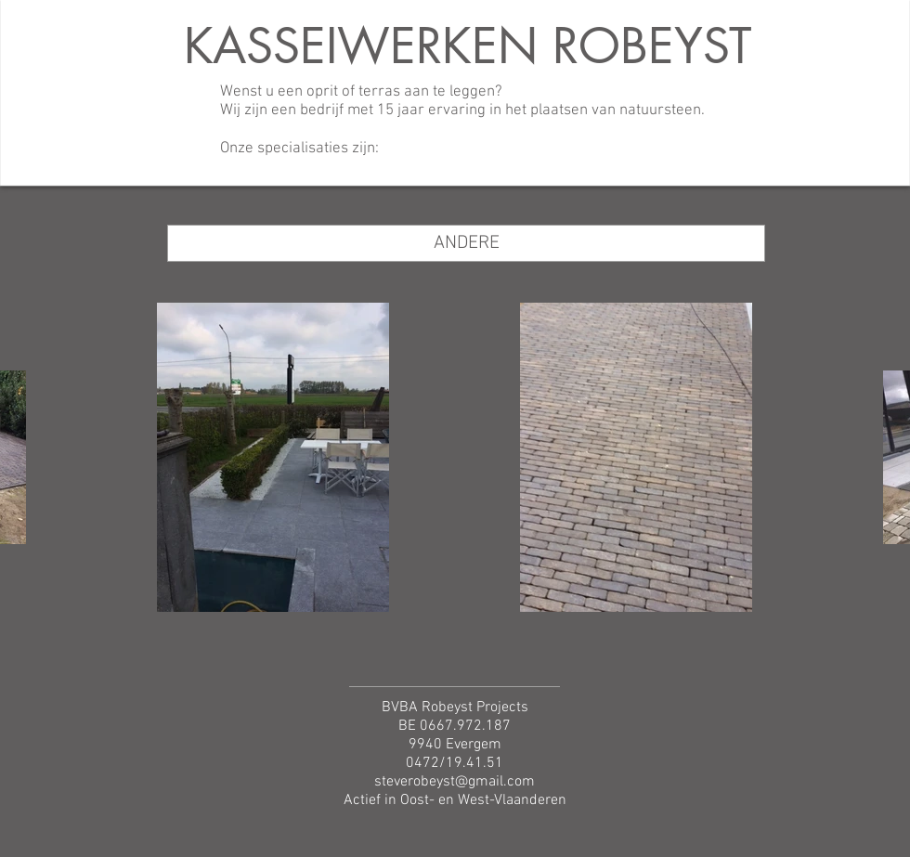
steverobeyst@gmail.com (454, 782)
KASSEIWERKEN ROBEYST (467, 46)
